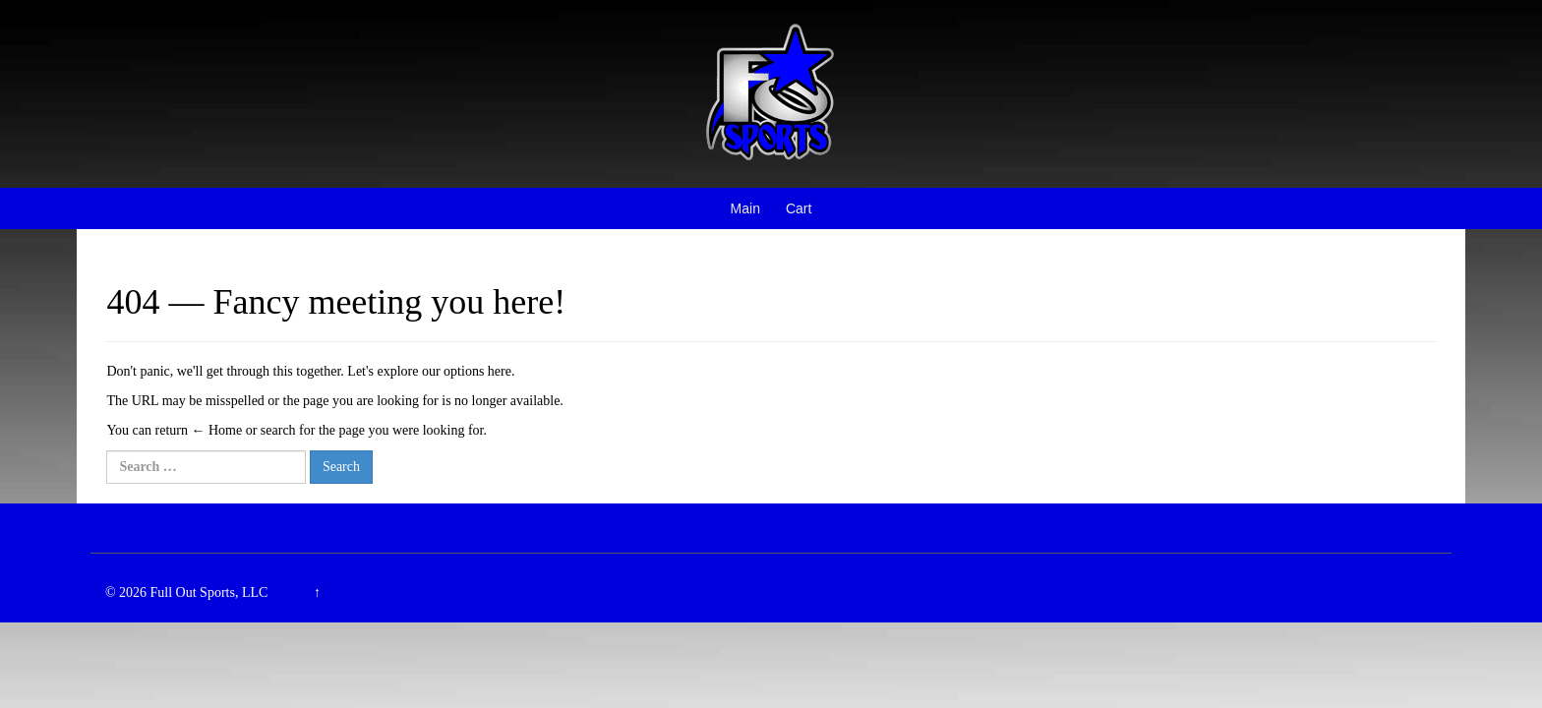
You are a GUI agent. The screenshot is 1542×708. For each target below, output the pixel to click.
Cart (798, 208)
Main (745, 208)
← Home (216, 430)
